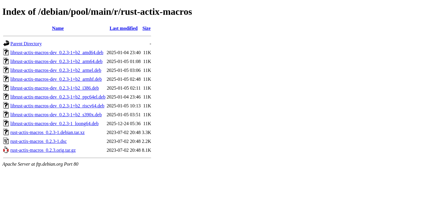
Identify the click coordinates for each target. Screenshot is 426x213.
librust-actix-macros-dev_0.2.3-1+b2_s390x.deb (56, 114)
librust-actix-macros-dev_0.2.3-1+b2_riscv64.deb (57, 105)
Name (58, 28)
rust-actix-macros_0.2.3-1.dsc (38, 141)
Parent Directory (26, 43)
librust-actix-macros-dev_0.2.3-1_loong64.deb (54, 123)
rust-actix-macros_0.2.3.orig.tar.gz (43, 150)
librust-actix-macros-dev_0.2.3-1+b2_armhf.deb (56, 79)
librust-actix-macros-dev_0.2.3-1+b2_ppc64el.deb (57, 96)
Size (146, 28)
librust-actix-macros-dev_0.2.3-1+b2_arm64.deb (56, 61)
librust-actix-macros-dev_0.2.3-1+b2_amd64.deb (56, 52)
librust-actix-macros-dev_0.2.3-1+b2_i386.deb (54, 88)
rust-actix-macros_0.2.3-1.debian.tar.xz (47, 132)
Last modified (124, 28)
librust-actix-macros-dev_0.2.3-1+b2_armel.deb (55, 70)
